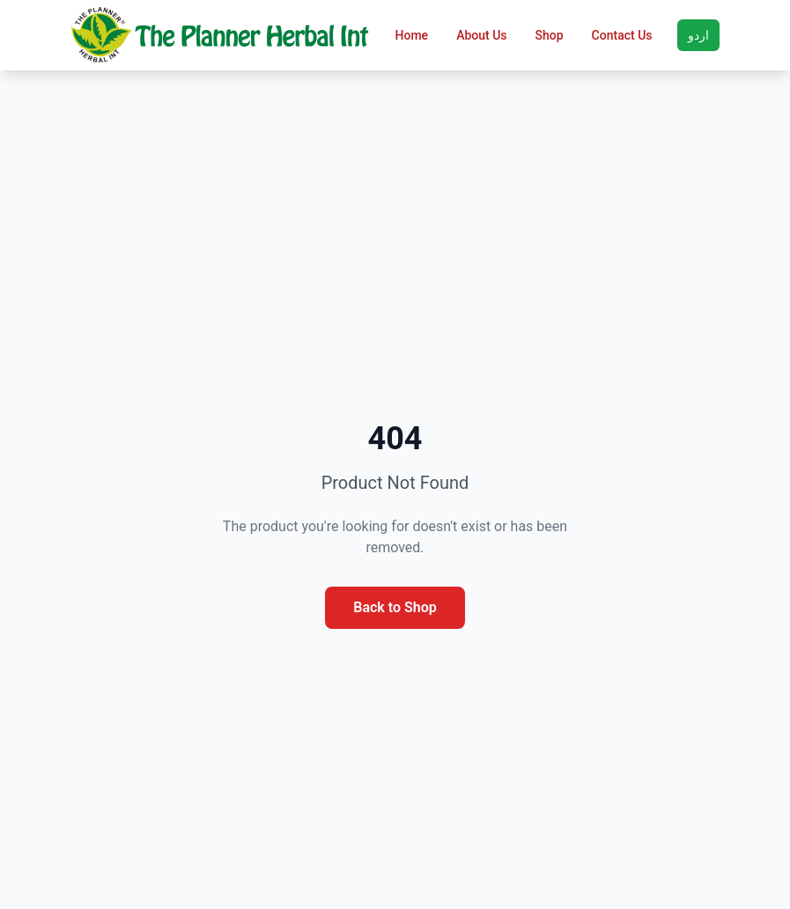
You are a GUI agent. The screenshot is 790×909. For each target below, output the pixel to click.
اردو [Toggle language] (698, 35)
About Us (481, 35)
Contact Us (622, 35)
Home (412, 35)
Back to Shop (394, 607)
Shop (549, 35)
